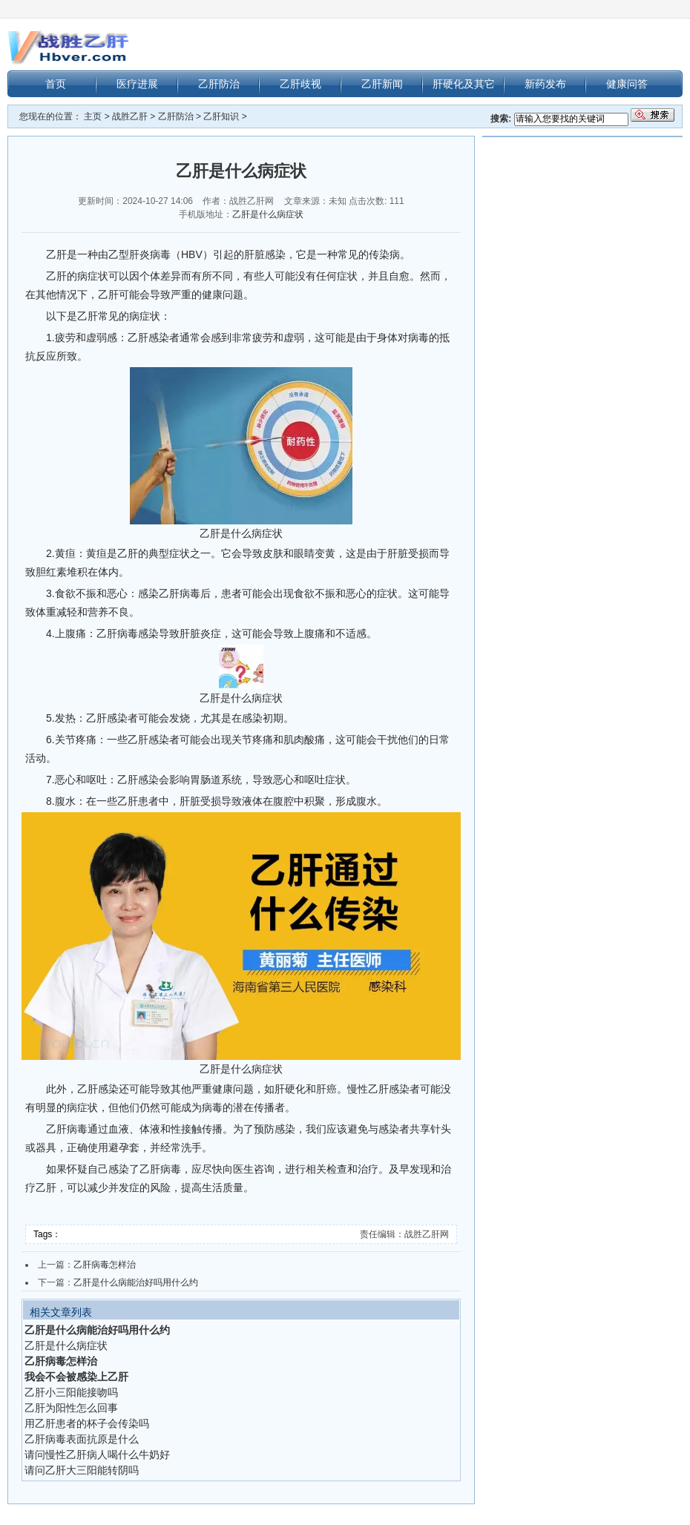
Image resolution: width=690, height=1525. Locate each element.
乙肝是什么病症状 (267, 214)
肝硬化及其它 (464, 84)
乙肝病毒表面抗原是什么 (81, 1439)
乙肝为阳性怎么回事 (71, 1408)
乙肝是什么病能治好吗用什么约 (135, 1282)
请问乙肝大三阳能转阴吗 (81, 1470)
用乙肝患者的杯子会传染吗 (86, 1423)
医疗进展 (137, 84)
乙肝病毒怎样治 (104, 1264)
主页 (93, 116)
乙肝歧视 (300, 84)
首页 (55, 84)
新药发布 (545, 84)
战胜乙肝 (130, 116)
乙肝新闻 (382, 84)
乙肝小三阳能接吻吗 (71, 1392)
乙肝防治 (219, 84)
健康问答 (627, 84)
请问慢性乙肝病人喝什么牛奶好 (97, 1454)
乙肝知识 (221, 116)
